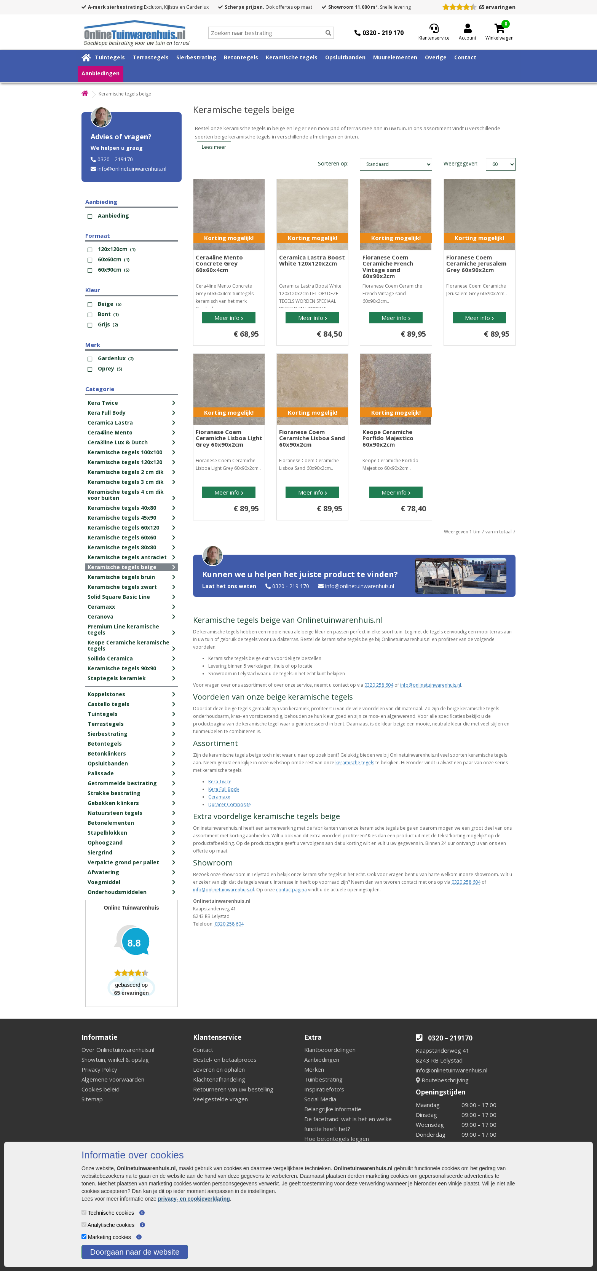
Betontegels (241, 57)
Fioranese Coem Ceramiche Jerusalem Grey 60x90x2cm (476, 263)
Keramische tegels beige (122, 567)
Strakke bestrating (114, 793)
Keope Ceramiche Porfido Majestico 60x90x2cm (387, 438)
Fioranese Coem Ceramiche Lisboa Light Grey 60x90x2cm (229, 438)
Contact (465, 57)
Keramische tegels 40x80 (122, 507)
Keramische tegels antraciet (127, 557)
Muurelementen (395, 57)
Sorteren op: (333, 163)
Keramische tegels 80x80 (122, 547)
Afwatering (103, 872)
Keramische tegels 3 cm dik (126, 481)
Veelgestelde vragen (220, 1099)
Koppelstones (106, 694)
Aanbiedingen (100, 73)
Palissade (101, 773)
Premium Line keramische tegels (123, 629)
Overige (436, 57)
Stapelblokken (107, 832)
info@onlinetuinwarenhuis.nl (131, 168)
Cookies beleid (100, 1089)
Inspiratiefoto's (324, 1089)
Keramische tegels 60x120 (123, 527)
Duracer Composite (229, 804)
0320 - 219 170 (290, 586)
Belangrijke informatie (332, 1109)
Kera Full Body (107, 412)
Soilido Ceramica (110, 658)
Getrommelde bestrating (122, 783)
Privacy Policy (99, 1069)
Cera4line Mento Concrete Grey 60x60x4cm (219, 263)
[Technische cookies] (83, 1212)
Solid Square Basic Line (119, 596)
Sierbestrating (196, 57)
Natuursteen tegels (115, 812)
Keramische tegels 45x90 (122, 517)
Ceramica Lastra (110, 422)
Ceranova (100, 616)
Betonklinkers (107, 753)
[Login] (467, 33)
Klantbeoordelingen (330, 1049)
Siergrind (100, 852)
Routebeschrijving (442, 1080)
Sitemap (92, 1099)
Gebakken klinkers (113, 803)
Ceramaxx (101, 606)
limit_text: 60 (501, 164)
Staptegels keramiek (117, 678)
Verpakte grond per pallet (123, 862)
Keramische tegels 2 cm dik (126, 472)
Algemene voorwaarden (112, 1079)
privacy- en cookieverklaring (194, 1199)
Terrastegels (150, 57)
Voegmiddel (104, 882)
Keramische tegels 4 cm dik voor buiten (126, 494)
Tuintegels (110, 57)
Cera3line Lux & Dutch (118, 442)
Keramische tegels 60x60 (122, 537)
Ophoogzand (105, 842)
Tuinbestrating (323, 1079)
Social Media (320, 1099)
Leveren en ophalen (219, 1069)
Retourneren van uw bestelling (233, 1089)
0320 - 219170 (115, 159)
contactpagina (291, 889)
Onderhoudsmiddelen (117, 892)
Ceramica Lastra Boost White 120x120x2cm (312, 260)
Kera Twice (103, 402)
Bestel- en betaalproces (225, 1059)
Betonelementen (111, 822)
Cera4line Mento (110, 432)
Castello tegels (108, 704)
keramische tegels (354, 762)
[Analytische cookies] (83, 1224)
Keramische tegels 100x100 (125, 452)
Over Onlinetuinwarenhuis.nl (117, 1049)
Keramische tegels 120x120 (125, 462)
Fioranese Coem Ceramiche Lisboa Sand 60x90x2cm (312, 438)
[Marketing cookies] (83, 1236)
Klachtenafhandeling (219, 1079)
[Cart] (499, 28)
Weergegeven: (452, 163)
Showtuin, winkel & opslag (115, 1059)
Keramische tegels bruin (121, 577)
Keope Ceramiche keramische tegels (128, 645)
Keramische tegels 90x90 (122, 668)
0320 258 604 (378, 685)
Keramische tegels (292, 57)
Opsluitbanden (345, 57)
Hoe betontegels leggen (336, 1138)
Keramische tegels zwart (122, 586)
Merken (314, 1069)
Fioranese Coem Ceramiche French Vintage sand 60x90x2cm (387, 266)
